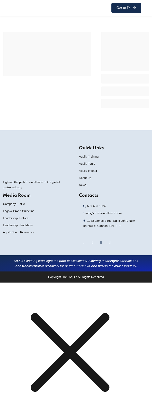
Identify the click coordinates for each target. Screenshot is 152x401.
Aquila (73, 277)
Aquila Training (89, 156)
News (82, 185)
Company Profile (14, 204)
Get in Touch (126, 8)
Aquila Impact (88, 170)
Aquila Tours (87, 163)
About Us (85, 177)
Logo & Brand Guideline (18, 211)
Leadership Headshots (18, 225)
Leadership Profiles (15, 218)
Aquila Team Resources (18, 232)
